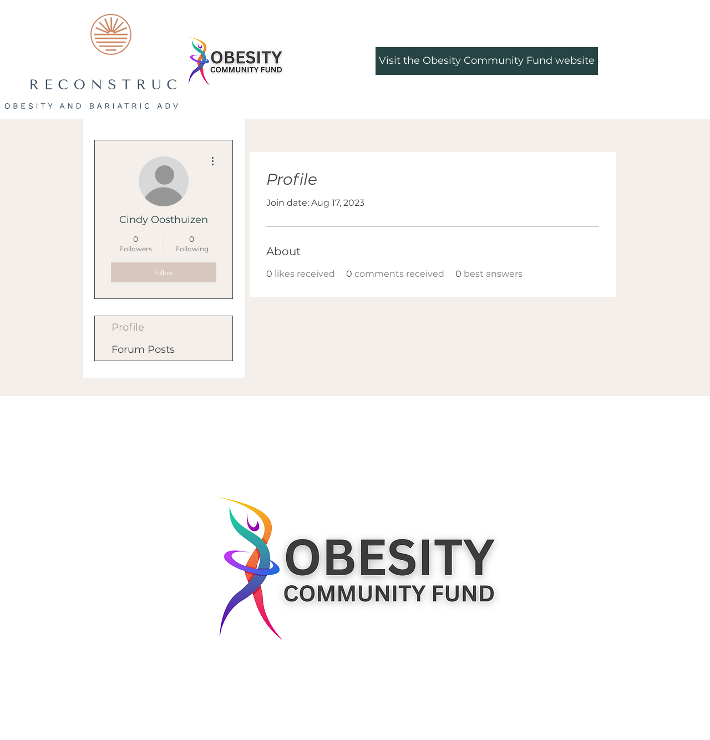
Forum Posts (143, 349)
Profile (127, 327)
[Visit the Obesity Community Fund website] (487, 61)
